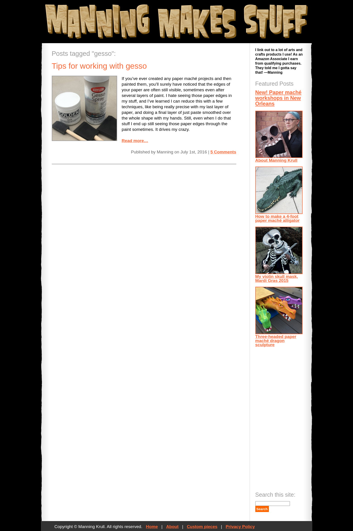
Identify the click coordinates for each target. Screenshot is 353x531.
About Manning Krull (279, 137)
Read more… (135, 140)
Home (152, 526)
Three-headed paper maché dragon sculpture (279, 317)
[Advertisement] (273, 418)
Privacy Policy (240, 526)
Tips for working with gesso (99, 65)
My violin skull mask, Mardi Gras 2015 (279, 255)
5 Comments (223, 152)
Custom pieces (202, 526)
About (172, 526)
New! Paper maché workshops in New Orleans (278, 98)
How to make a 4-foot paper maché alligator (279, 195)
